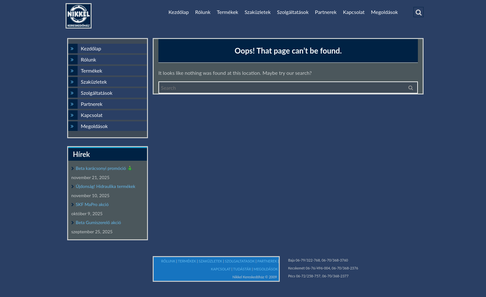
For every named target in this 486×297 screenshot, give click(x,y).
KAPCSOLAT (221, 269)
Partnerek (325, 12)
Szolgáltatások (293, 12)
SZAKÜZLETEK (211, 261)
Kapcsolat (353, 12)
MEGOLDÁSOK (265, 269)
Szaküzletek (258, 12)
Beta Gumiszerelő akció (98, 222)
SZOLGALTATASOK (240, 261)
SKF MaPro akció (92, 204)
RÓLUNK (168, 261)
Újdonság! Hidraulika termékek (105, 186)
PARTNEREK (267, 261)
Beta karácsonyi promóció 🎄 (104, 168)
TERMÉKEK (187, 261)
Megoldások (384, 12)
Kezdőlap (179, 12)
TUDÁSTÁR (242, 269)
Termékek (227, 12)
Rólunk (202, 12)
